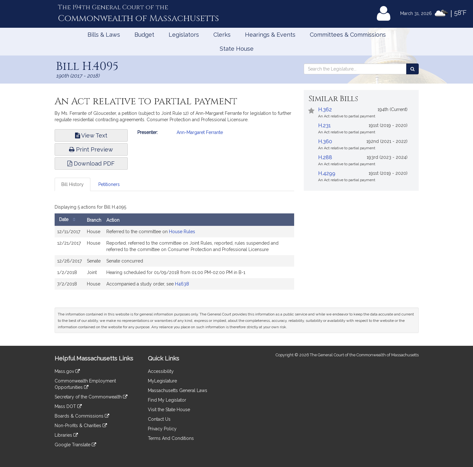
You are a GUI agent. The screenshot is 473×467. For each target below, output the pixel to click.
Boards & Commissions (82, 416)
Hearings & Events (270, 34)
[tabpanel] (174, 247)
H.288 (325, 157)
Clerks (222, 34)
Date (69, 219)
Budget (144, 34)
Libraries (66, 435)
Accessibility (161, 371)
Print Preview (91, 149)
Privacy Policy (162, 428)
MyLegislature (162, 380)
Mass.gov (67, 371)
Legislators (184, 34)
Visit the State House (169, 409)
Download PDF (91, 163)
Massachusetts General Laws (177, 390)
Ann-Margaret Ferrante (200, 132)
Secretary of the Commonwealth (91, 396)
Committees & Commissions (348, 34)
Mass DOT (68, 406)
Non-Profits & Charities (81, 425)
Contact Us (159, 419)
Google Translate (75, 444)
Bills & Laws (104, 34)
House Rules (182, 231)
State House (237, 48)
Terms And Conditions (171, 438)
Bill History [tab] (72, 184)
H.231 (324, 125)
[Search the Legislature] (412, 68)
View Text (91, 135)
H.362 (325, 110)
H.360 (325, 141)
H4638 (182, 283)
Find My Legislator (167, 400)
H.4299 (326, 173)
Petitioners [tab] (109, 184)
